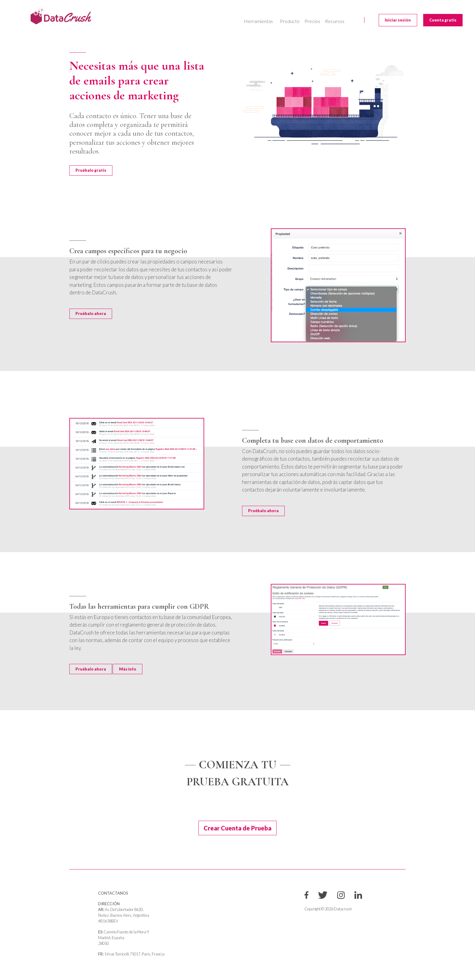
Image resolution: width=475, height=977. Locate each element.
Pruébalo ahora (90, 313)
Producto (290, 21)
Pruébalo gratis (90, 170)
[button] (259, 21)
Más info (127, 669)
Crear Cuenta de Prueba (237, 828)
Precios (312, 21)
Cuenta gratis (443, 20)
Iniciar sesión (398, 20)
